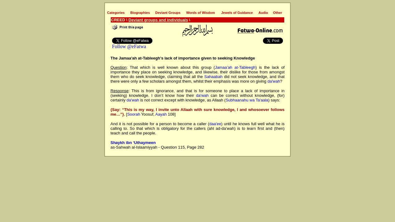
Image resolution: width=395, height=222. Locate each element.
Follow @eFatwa (129, 46)
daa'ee (215, 123)
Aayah (161, 114)
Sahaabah (213, 76)
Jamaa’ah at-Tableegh (235, 67)
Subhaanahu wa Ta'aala (247, 100)
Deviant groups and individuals (158, 20)
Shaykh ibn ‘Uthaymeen (133, 142)
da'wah (274, 81)
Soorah (133, 114)
